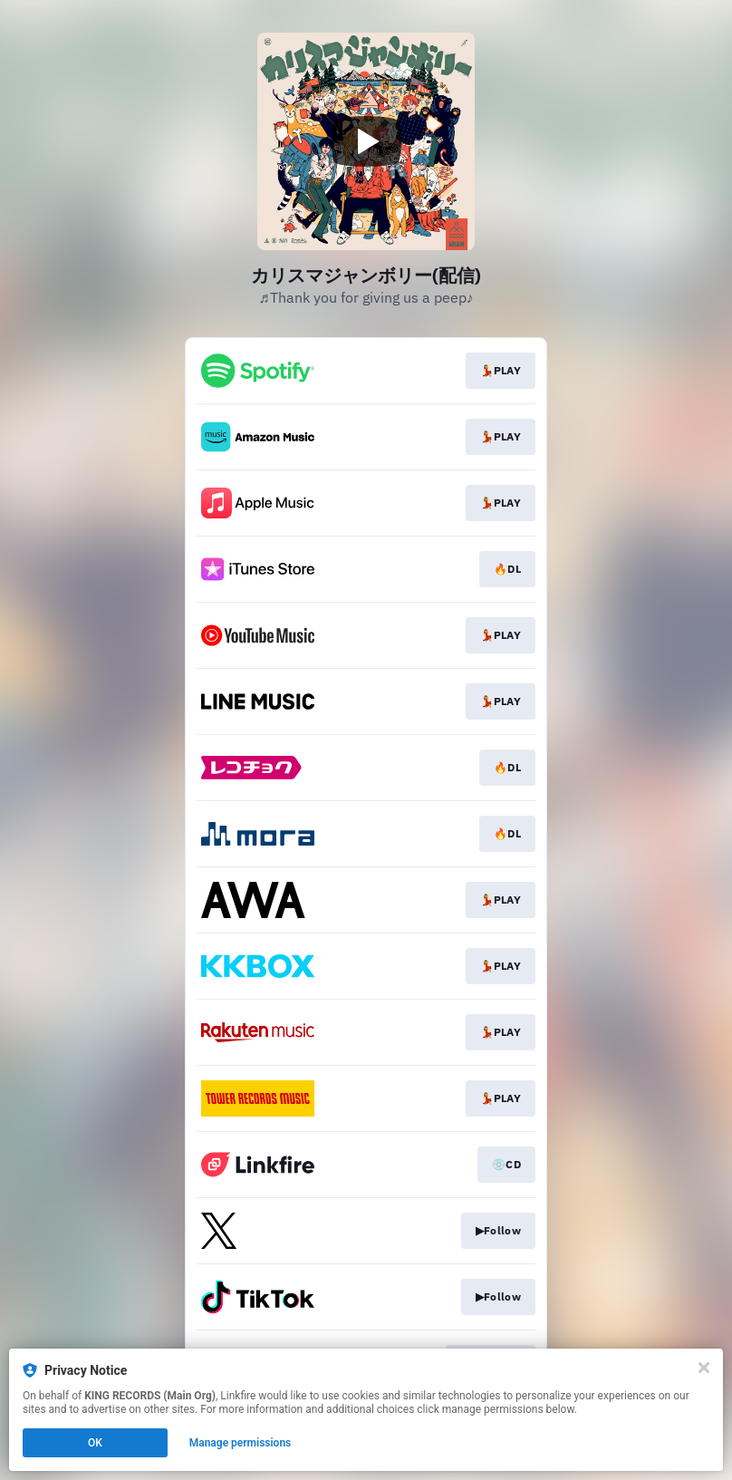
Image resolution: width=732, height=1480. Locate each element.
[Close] (703, 1367)
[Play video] (366, 141)
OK (95, 1442)
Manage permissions (240, 1442)
